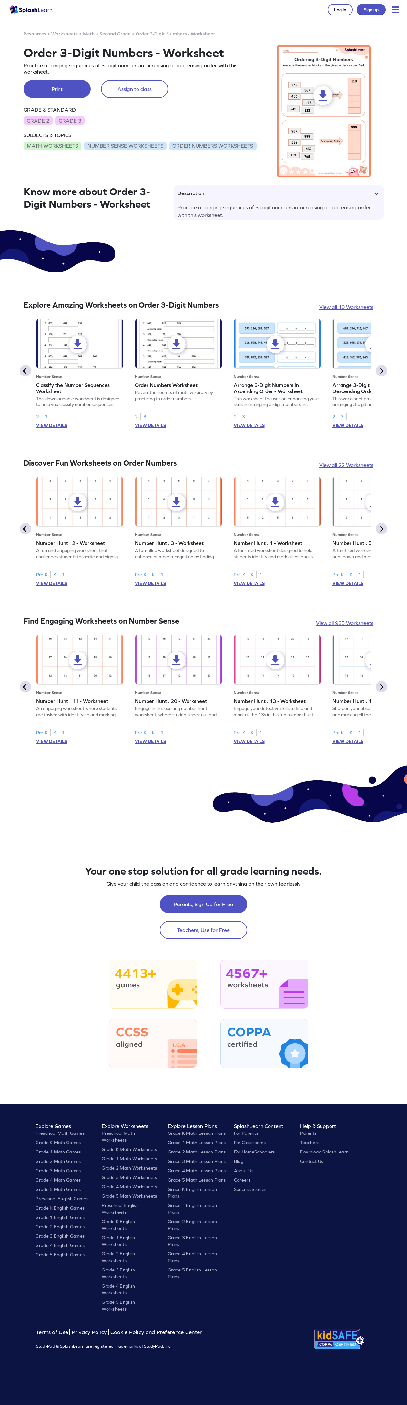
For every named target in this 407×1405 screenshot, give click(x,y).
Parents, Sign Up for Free (203, 904)
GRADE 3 (70, 121)
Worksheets (64, 34)
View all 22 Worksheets (346, 465)
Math (89, 34)
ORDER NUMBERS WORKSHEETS (212, 146)
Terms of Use (53, 1332)
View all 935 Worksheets (344, 623)
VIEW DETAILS (51, 425)
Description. (278, 193)
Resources (35, 34)
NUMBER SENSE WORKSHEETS (125, 146)
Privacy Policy (89, 1332)
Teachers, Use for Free (203, 930)
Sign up (371, 9)
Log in (340, 9)
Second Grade (115, 34)
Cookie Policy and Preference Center (156, 1332)
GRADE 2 (38, 121)
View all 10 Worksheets (346, 307)
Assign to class (134, 89)
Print (57, 89)
